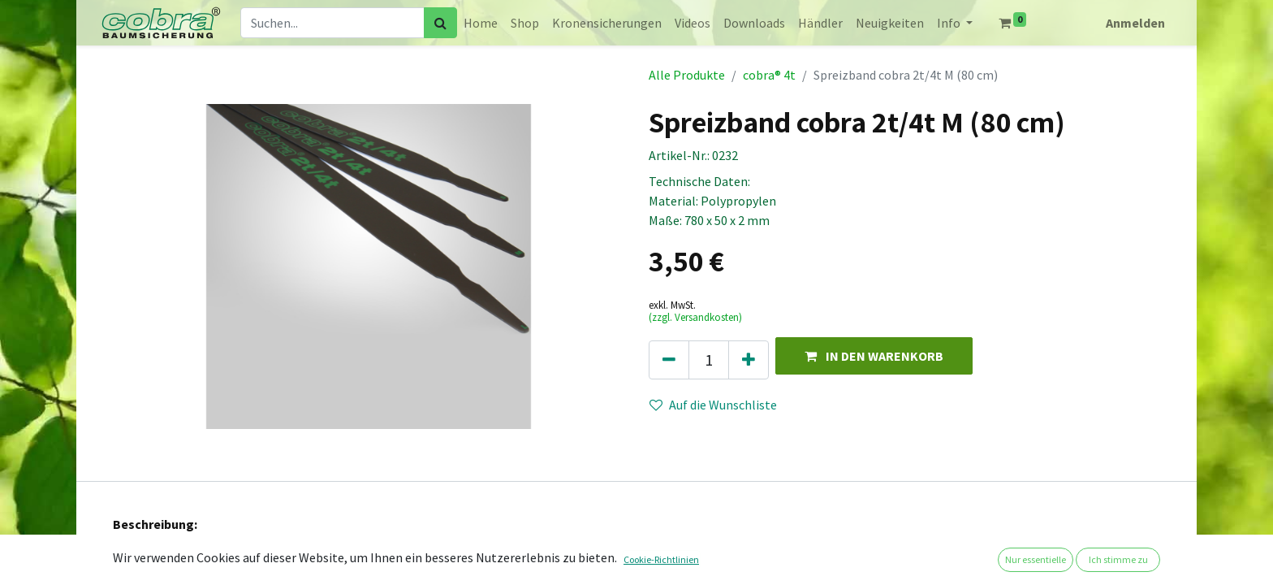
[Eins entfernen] (669, 359)
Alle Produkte (687, 75)
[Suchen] (440, 22)
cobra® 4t (769, 75)
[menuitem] (480, 22)
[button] (874, 355)
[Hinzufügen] (748, 359)
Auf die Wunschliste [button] (713, 404)
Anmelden (1135, 23)
